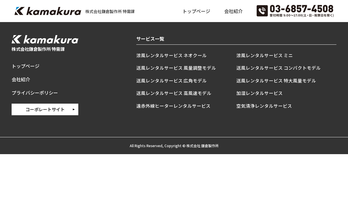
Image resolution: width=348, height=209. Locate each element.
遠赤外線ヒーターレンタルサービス (173, 105)
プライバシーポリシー (35, 92)
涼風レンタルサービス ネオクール (171, 55)
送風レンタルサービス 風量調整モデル (176, 67)
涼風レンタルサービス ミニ (264, 55)
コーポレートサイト (45, 109)
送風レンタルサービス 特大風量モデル (276, 80)
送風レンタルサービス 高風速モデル (173, 93)
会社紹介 (233, 11)
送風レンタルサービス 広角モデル (171, 80)
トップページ (196, 11)
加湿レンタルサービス (259, 93)
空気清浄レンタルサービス (264, 105)
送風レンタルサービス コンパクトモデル (278, 67)
